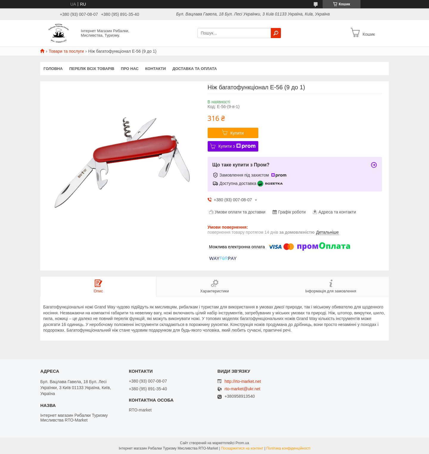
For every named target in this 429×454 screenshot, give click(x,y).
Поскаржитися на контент (242, 448)
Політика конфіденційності (288, 448)
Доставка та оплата (194, 68)
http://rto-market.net (243, 381)
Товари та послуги (66, 51)
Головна (53, 68)
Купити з (237, 146)
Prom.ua (242, 443)
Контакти (155, 68)
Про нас (130, 68)
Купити (237, 133)
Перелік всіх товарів (91, 68)
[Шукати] (276, 33)
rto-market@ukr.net (242, 389)
